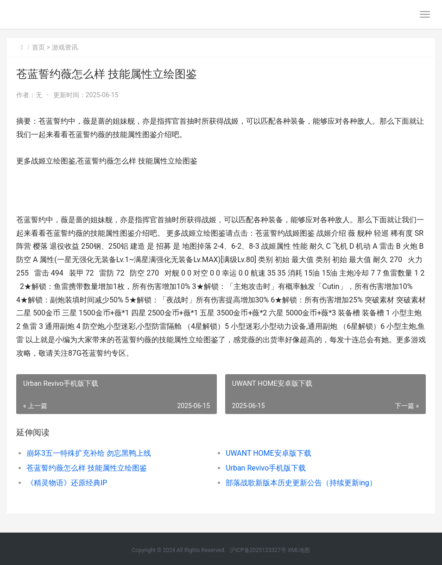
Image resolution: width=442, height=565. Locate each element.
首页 (38, 47)
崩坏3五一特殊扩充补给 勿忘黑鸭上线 (88, 453)
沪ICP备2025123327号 (258, 550)
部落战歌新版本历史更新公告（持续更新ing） (301, 482)
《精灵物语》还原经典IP (66, 482)
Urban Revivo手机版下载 (266, 468)
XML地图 (299, 550)
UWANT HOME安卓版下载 (268, 453)
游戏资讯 (65, 47)
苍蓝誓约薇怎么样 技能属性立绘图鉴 (86, 468)
